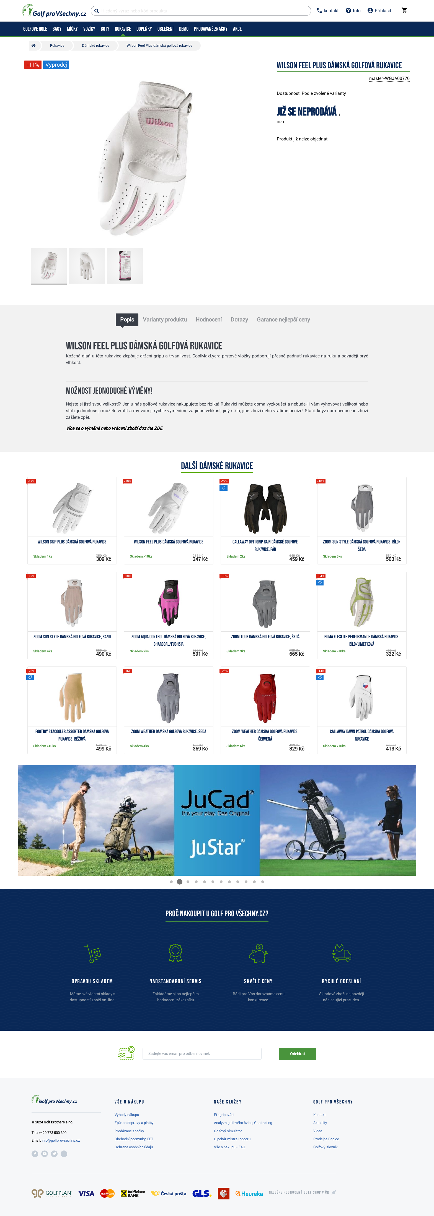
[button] (171, 882)
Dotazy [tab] (239, 319)
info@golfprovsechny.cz (61, 1140)
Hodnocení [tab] (209, 319)
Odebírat (297, 1054)
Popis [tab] (127, 319)
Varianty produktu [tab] (165, 319)
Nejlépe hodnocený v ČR (299, 1192)
